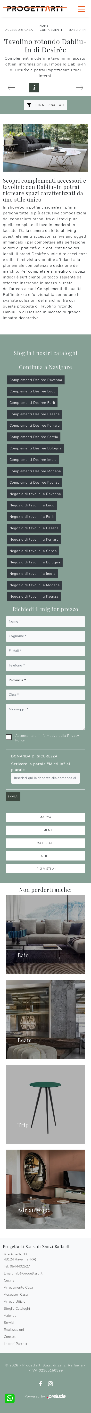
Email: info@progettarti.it (23, 1273)
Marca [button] (45, 817)
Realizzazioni (14, 1329)
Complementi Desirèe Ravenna (35, 380)
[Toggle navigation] (81, 8)
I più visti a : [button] (46, 869)
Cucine (9, 1280)
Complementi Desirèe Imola (33, 459)
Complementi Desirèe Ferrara (34, 425)
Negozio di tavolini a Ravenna (35, 494)
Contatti (10, 1336)
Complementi (51, 30)
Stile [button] (45, 856)
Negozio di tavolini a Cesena (33, 528)
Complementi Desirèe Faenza (34, 482)
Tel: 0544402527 (17, 1266)
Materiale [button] (46, 843)
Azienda (10, 1315)
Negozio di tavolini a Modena (34, 585)
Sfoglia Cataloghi (17, 1308)
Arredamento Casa (18, 1287)
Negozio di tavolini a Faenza (33, 596)
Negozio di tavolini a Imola (32, 573)
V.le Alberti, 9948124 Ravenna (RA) (20, 1257)
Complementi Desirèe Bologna (35, 448)
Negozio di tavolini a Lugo (32, 505)
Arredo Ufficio (14, 1301)
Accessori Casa (19, 30)
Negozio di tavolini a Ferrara (33, 539)
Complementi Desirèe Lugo (32, 391)
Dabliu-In (77, 30)
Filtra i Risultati (46, 105)
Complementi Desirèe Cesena (34, 414)
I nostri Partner (15, 1343)
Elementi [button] (45, 830)
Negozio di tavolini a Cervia (33, 551)
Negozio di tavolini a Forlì (31, 516)
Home (44, 26)
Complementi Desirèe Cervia (33, 437)
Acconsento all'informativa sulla (47, 738)
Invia (13, 796)
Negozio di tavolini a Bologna (34, 562)
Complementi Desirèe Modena (35, 471)
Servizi (9, 1322)
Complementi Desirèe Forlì (32, 402)
